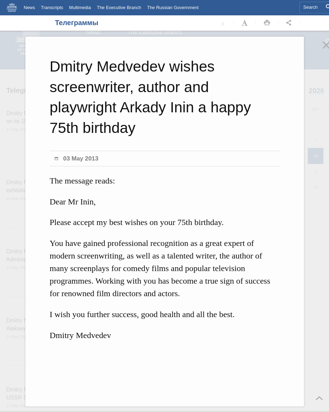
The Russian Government (172, 7)
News (29, 7)
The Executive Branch (119, 7)
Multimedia (80, 7)
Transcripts (52, 7)
